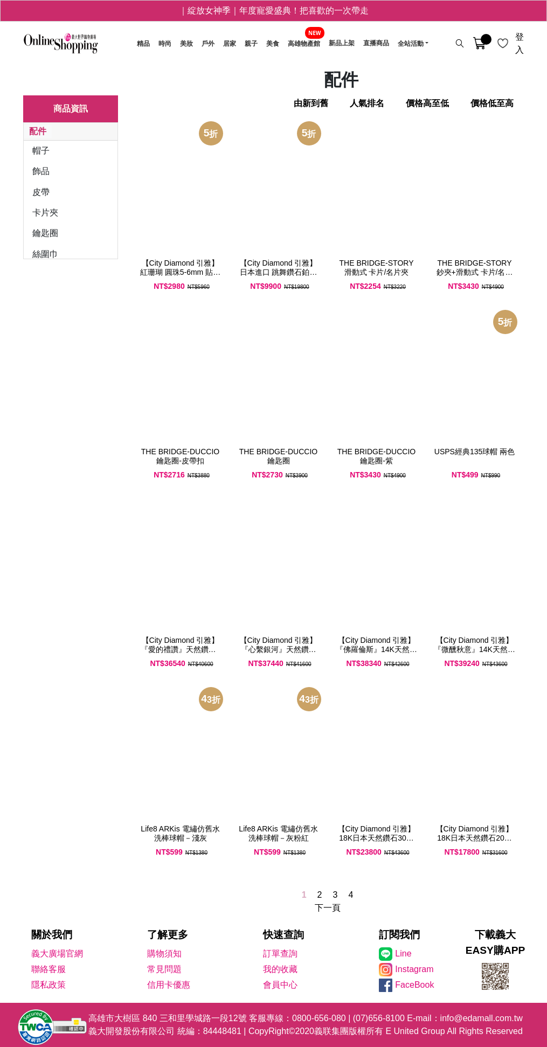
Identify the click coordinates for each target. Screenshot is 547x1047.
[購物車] (479, 43)
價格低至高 (492, 103)
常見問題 (164, 969)
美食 (272, 43)
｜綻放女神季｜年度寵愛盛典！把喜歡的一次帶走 (274, 10)
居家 (229, 43)
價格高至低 (427, 103)
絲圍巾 (45, 254)
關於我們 (51, 934)
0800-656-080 (319, 1018)
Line (403, 953)
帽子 (41, 150)
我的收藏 (280, 969)
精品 (143, 43)
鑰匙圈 (45, 233)
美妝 (186, 43)
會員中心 (280, 984)
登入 (519, 43)
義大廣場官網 (57, 953)
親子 (251, 43)
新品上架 (342, 43)
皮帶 (41, 192)
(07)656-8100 (379, 1018)
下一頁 (328, 907)
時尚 (164, 43)
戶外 (208, 43)
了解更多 (167, 934)
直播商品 (376, 43)
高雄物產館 (304, 43)
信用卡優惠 (168, 984)
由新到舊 (311, 103)
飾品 (41, 171)
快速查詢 (283, 934)
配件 (37, 131)
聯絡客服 (48, 969)
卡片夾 (45, 212)
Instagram (414, 969)
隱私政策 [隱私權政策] (48, 984)
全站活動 (411, 43)
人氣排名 (367, 103)
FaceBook (414, 984)
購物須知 (164, 953)
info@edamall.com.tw (481, 1018)
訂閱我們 (399, 934)
